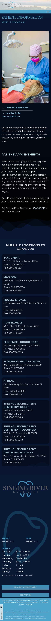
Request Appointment (25, 591)
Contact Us (25, 599)
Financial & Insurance (17, 107)
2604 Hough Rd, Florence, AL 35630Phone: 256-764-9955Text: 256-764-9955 (22, 350)
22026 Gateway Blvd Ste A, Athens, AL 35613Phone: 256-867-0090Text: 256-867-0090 (23, 391)
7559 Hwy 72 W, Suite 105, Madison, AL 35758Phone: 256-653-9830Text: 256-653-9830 (23, 287)
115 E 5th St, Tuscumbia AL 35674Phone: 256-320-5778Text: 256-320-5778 (20, 436)
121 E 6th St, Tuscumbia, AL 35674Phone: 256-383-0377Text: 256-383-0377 (21, 266)
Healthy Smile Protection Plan (12, 115)
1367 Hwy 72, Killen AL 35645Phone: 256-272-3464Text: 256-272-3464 (20, 414)
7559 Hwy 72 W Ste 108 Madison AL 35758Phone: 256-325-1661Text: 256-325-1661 (25, 459)
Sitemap (29, 604)
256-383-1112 (39, 208)
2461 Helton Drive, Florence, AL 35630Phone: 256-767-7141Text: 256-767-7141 (23, 369)
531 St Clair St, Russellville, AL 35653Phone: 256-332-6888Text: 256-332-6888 (21, 331)
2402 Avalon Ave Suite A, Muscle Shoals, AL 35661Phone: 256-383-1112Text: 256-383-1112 (25, 310)
